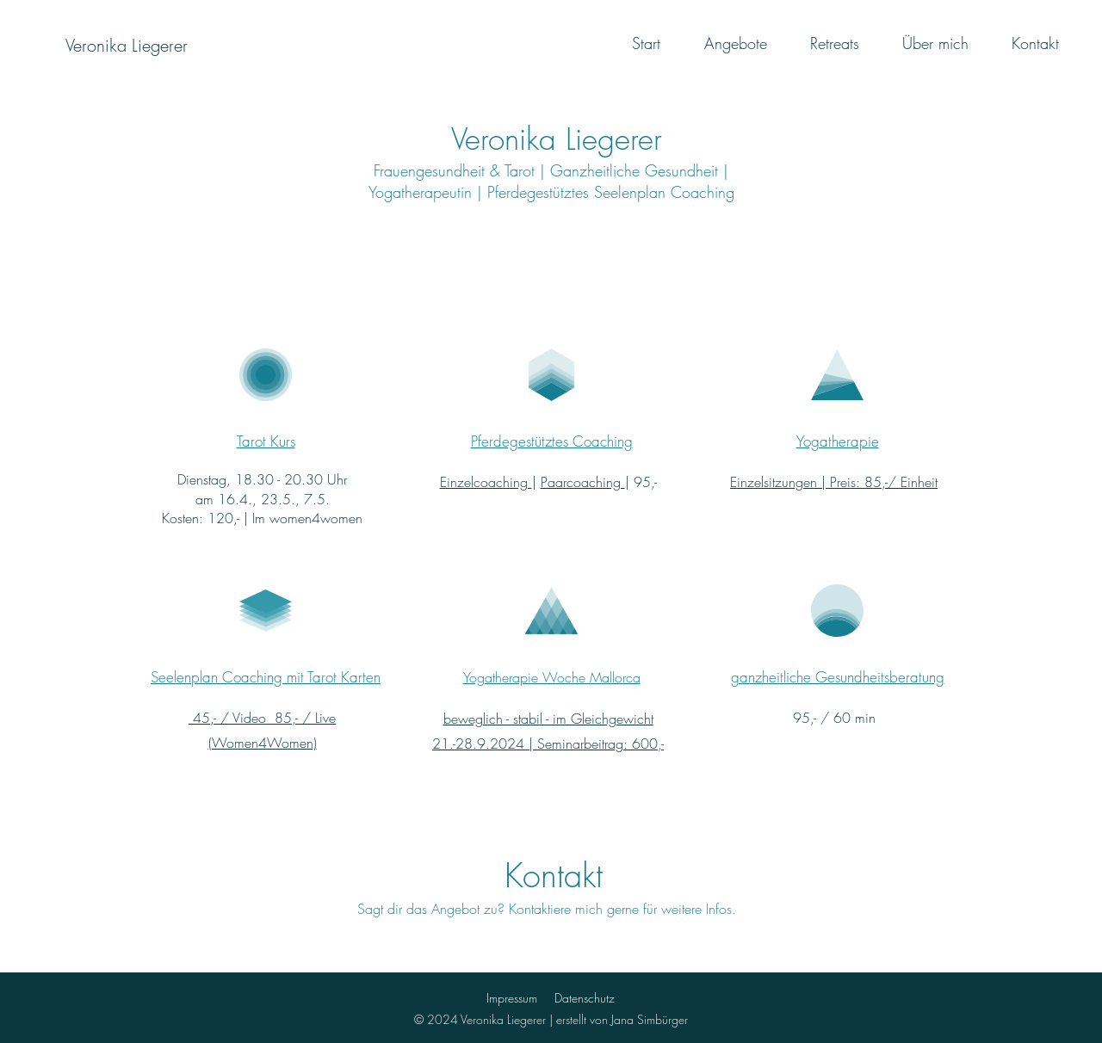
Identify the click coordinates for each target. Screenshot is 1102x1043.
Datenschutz (584, 998)
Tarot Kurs (266, 441)
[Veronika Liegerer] (126, 46)
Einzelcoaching (486, 481)
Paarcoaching (583, 481)
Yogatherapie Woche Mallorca (552, 677)
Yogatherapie (837, 441)
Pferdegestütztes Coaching (552, 441)
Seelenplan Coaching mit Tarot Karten (266, 677)
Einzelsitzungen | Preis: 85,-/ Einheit (834, 481)
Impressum (511, 998)
